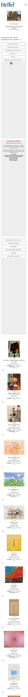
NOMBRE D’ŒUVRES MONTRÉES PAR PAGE (13, 60)
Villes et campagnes (13, 87)
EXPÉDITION (13, 106)
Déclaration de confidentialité (6, 656)
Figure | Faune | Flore (14, 86)
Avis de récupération (4, 652)
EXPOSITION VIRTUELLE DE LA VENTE (13, 93)
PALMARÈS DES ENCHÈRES (13, 96)
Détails (14, 145)
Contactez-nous (4, 655)
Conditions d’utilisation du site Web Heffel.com (9, 653)
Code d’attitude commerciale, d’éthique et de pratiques (11, 657)
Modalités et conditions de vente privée (8, 650)
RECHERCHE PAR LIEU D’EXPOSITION (13, 50)
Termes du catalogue (5, 649)
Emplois (2, 658)
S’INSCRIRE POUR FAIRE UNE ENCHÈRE (13, 103)
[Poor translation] (4, 671)
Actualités (3, 651)
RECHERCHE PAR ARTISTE (13, 44)
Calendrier (3, 647)
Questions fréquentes (5, 645)
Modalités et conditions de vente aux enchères (9, 646)
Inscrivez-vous (18, 623)
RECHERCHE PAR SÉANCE (13, 47)
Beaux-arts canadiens (14, 85)
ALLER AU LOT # (13, 53)
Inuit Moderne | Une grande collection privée (13, 84)
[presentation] (10, 628)
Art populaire (13, 81)
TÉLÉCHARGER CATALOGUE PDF (13, 109)
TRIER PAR (13, 57)
